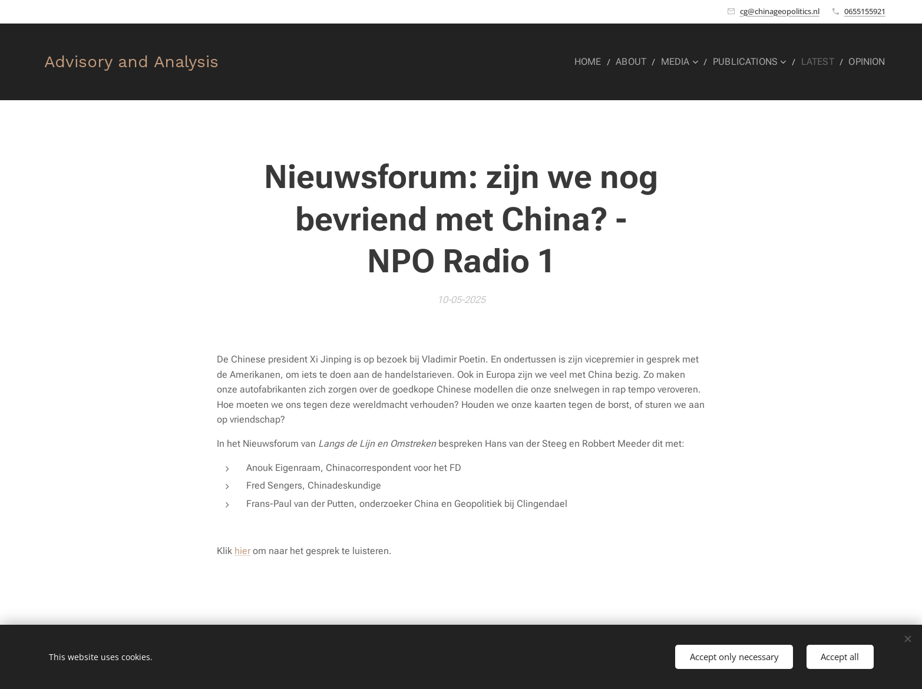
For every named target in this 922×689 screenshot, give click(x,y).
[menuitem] (603, 62)
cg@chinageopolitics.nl (779, 11)
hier (242, 550)
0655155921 (864, 11)
